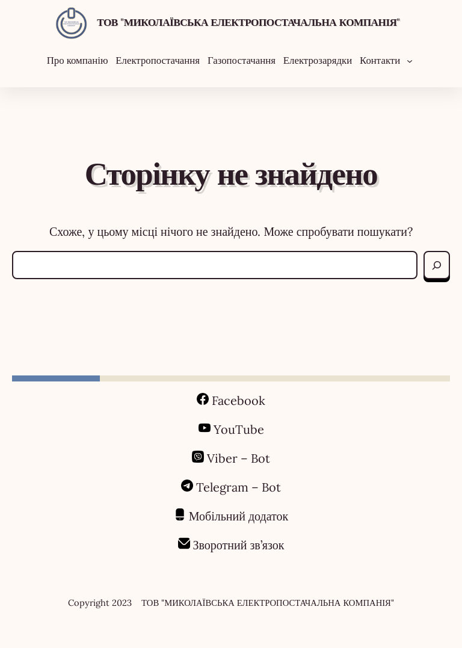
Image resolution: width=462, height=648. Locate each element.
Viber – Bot (237, 458)
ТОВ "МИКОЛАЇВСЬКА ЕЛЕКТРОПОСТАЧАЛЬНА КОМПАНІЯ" (248, 22)
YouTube (239, 429)
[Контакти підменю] (410, 60)
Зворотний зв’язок (239, 544)
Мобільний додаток (239, 515)
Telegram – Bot (238, 487)
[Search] (437, 265)
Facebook (238, 400)
